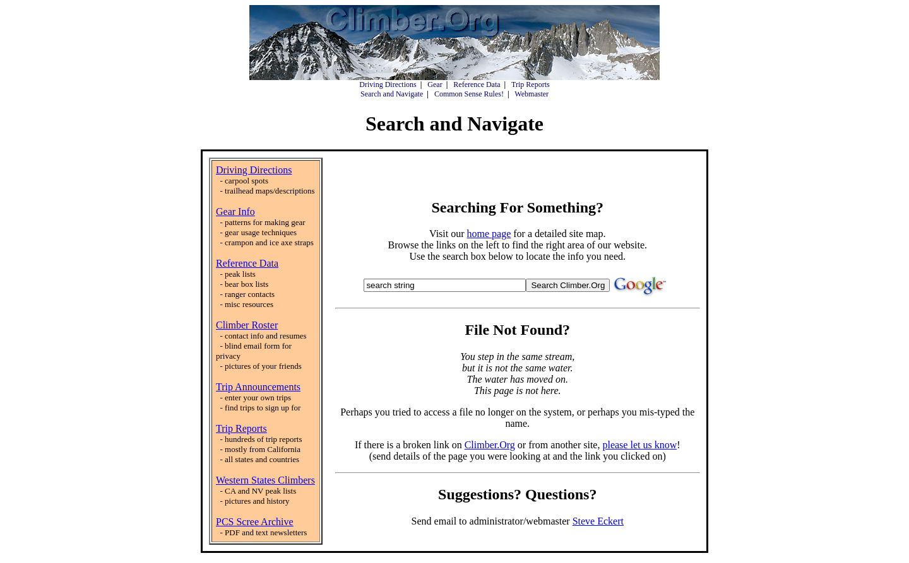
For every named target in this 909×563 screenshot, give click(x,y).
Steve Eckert (598, 521)
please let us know (639, 444)
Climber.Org (490, 444)
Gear (434, 84)
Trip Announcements (258, 386)
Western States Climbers (265, 480)
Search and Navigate (391, 94)
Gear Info (235, 211)
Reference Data (476, 84)
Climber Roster (247, 325)
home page (489, 233)
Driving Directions (387, 84)
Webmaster (531, 94)
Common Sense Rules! (469, 94)
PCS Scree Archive (255, 521)
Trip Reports (530, 84)
